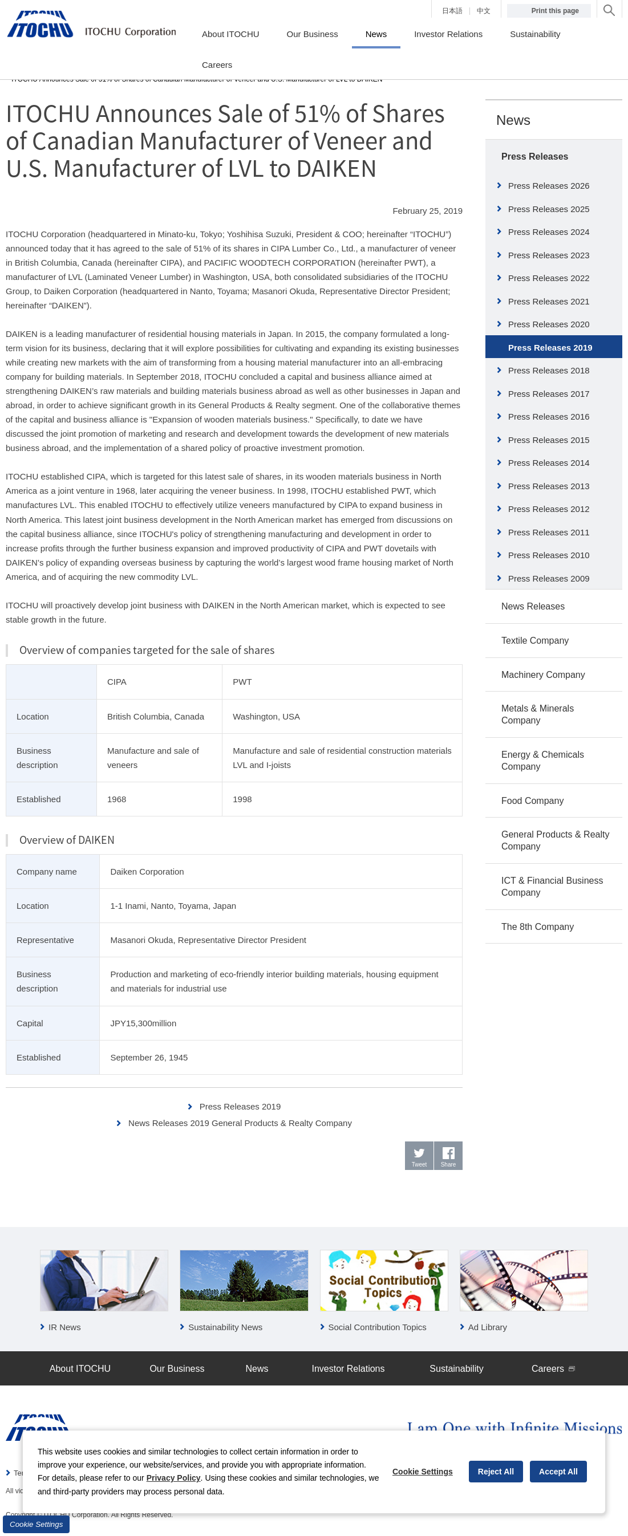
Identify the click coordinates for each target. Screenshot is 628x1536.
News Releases (533, 606)
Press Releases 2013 (549, 486)
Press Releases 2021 (549, 301)
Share (448, 1164)
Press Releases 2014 (549, 463)
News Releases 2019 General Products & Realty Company (240, 1123)
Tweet (419, 1164)
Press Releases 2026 (549, 185)
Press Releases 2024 (549, 232)
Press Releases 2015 (549, 440)
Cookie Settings (36, 1524)
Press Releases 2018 (549, 370)
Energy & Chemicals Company (542, 760)
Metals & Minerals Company (537, 714)
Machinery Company (543, 675)
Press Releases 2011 (549, 532)
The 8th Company (537, 927)
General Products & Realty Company (555, 840)
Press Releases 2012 (549, 509)
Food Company (532, 801)
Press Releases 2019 (240, 1106)
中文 (484, 11)
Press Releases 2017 (549, 394)
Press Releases (534, 156)
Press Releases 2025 (549, 209)
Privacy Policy (174, 1477)
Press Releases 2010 (549, 555)
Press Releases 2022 (549, 278)
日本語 (452, 11)
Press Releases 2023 (549, 255)
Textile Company (535, 640)
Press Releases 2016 (549, 416)
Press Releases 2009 (549, 578)
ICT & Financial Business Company (552, 886)
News (513, 120)
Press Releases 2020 (549, 324)
